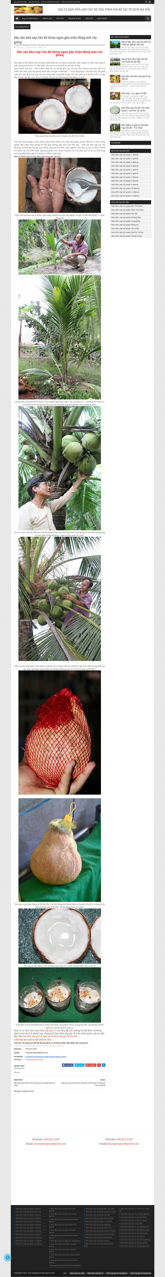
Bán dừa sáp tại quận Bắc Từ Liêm (126, 206)
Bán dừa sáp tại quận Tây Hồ (124, 213)
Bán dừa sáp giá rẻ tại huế (132, 1223)
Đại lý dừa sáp (29, 18)
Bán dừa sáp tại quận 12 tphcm (125, 195)
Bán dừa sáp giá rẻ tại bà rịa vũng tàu (134, 1209)
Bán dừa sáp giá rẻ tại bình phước (135, 1214)
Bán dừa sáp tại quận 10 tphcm (125, 188)
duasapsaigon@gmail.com (50, 1143)
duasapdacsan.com (34, 1059)
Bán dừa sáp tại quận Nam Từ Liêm (127, 210)
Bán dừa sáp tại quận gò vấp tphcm (65, 1241)
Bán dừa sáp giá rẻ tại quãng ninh (135, 1246)
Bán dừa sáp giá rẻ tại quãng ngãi (135, 1230)
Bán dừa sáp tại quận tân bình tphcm (62, 1215)
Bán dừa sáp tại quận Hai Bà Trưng (127, 232)
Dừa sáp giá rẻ (34, 2)
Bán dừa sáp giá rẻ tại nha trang (134, 1233)
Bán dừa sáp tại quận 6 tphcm (124, 173)
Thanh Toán (74, 18)
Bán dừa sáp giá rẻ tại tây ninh (133, 1217)
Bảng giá (47, 18)
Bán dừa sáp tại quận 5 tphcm (124, 169)
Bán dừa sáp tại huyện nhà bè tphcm (62, 1250)
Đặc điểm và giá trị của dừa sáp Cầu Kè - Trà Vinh (135, 126)
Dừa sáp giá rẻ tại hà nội (70, 2)
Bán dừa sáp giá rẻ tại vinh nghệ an (135, 1239)
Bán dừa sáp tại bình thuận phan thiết (98, 1245)
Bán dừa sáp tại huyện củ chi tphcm (66, 1265)
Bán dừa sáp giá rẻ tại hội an (133, 1236)
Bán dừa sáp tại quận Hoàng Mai (126, 217)
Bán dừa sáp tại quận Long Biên (125, 221)
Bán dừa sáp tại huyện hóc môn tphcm (63, 1261)
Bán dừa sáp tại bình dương (97, 1240)
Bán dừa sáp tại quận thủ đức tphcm (62, 1209)
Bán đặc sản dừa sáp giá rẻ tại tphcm (136, 77)
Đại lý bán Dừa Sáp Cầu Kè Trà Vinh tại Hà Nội (134, 60)
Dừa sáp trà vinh (20, 2)
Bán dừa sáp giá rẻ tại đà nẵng (133, 1220)
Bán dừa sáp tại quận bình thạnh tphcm (64, 1220)
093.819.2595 (51, 1139)
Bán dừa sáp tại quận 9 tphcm (124, 184)
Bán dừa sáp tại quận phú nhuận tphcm (63, 1236)
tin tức (44, 47)
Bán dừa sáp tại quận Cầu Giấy (125, 228)
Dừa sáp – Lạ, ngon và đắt (134, 93)
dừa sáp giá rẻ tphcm (38, 1036)
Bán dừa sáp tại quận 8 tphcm (124, 180)
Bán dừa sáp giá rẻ (95, 1273)
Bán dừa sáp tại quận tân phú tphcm (62, 1231)
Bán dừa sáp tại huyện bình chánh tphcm (64, 1256)
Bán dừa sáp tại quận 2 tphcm (124, 158)
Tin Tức (60, 18)
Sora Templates (34, 1273)
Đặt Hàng (102, 18)
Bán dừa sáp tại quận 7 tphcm (124, 177)
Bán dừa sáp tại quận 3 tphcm (124, 162)
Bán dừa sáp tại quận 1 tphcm (124, 154)
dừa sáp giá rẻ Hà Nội (65, 1036)
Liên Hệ (89, 18)
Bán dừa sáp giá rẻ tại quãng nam (135, 1227)
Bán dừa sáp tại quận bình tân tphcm (62, 1225)
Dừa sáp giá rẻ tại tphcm (50, 2)
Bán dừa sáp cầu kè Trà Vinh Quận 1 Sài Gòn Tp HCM (136, 109)
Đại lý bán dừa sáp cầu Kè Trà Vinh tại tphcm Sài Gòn (136, 43)
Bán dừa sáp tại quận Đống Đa (125, 224)
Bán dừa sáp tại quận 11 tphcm (125, 192)
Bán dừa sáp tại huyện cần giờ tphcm (62, 1245)
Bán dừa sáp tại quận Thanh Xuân (126, 236)
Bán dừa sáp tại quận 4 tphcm (124, 166)
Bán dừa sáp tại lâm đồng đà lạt (99, 1237)
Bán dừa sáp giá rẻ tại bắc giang (134, 1243)
